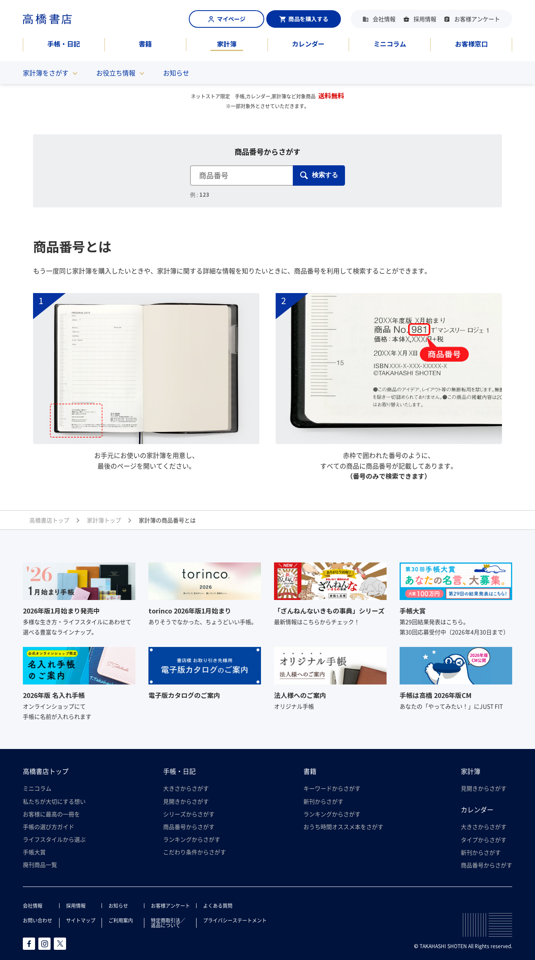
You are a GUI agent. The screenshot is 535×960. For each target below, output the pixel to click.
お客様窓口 (471, 44)
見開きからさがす (186, 801)
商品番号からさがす (188, 826)
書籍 (145, 44)
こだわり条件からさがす (194, 852)
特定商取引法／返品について (168, 923)
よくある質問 (217, 905)
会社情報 (384, 19)
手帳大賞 (34, 852)
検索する (319, 175)
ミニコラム (390, 44)
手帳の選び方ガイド (48, 826)
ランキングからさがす (191, 839)
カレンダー (308, 44)
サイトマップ (80, 920)
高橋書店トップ (46, 771)
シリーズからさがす (188, 814)
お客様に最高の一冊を (51, 814)
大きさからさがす (186, 788)
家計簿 (227, 44)
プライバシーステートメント (235, 920)
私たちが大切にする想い (54, 801)
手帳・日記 (63, 44)
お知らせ (176, 73)
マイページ (226, 19)
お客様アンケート (477, 19)
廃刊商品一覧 (40, 864)
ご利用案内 (120, 920)
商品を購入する (303, 19)
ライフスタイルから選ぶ (54, 839)
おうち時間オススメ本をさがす (343, 826)
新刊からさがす (323, 801)
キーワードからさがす (331, 788)
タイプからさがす (483, 840)
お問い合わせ (37, 920)
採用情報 (424, 19)
